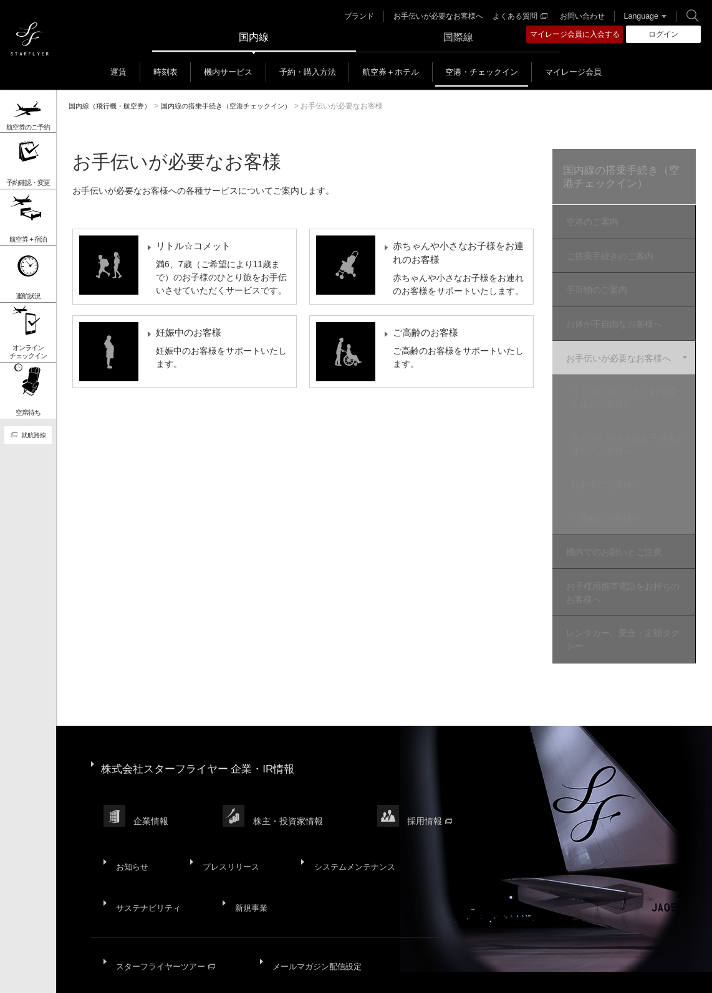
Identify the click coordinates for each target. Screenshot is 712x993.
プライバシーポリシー (259, 974)
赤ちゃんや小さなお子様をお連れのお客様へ (632, 428)
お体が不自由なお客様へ (612, 317)
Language (636, 16)
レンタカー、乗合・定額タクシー (621, 609)
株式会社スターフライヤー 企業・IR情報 (203, 732)
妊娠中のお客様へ (615, 466)
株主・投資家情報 (292, 773)
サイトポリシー (174, 974)
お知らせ (130, 808)
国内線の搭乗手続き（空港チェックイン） (620, 178)
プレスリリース (226, 808)
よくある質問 (516, 16)
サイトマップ (107, 974)
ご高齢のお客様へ (615, 496)
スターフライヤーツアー (166, 886)
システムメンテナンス (348, 808)
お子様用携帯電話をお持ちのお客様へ (621, 565)
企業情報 (153, 773)
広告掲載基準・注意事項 (604, 974)
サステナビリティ (148, 838)
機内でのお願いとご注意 (612, 528)
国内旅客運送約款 (510, 974)
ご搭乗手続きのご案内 (608, 255)
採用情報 (436, 773)
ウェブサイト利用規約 (357, 974)
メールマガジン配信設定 (318, 886)
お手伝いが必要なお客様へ (434, 16)
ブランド (355, 16)
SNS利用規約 (437, 974)
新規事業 (248, 838)
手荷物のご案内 (594, 286)
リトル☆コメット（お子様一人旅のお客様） (632, 385)
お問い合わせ (578, 16)
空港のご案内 (590, 224)
